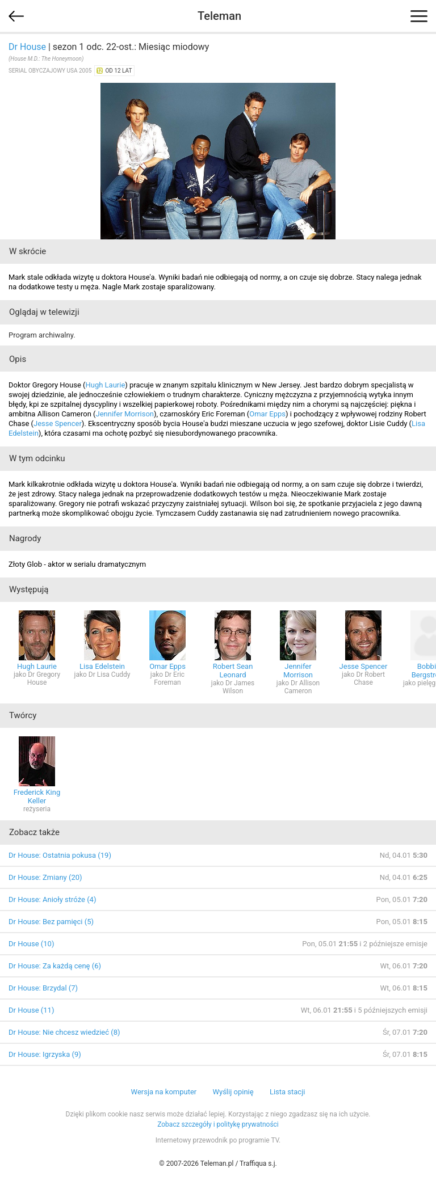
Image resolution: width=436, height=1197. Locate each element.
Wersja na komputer (164, 1092)
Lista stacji (287, 1092)
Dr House (27, 46)
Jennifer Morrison (125, 414)
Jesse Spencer (57, 423)
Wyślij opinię (232, 1092)
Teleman (219, 16)
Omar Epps (267, 414)
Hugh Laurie (105, 385)
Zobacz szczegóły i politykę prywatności (218, 1124)
